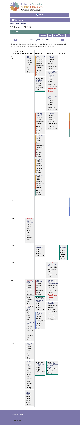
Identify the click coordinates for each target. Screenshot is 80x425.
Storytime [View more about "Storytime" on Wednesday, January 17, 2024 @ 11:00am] (39, 159)
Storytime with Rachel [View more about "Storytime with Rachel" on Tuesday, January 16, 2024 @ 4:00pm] (29, 283)
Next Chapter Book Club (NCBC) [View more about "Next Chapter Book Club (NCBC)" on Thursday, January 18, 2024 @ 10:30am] (52, 97)
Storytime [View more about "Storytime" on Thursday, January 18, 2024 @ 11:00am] (51, 113)
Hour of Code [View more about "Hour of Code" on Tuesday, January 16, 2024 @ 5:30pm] (29, 344)
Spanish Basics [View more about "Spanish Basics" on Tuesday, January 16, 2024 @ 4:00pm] (28, 308)
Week (62, 35)
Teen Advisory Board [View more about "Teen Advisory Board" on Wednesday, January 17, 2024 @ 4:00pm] (39, 314)
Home (12, 24)
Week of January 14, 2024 (39, 40)
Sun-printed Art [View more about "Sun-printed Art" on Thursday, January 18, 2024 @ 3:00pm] (52, 265)
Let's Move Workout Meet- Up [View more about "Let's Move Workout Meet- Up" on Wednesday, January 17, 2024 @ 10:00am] (39, 81)
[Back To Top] (16, 419)
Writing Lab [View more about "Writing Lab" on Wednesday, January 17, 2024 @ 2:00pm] (40, 247)
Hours (42, 15)
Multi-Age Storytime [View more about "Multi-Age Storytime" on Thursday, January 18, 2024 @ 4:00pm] (51, 303)
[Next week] (62, 40)
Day (68, 35)
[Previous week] (15, 40)
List (50, 35)
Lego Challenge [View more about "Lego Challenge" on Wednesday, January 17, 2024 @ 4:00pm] (39, 281)
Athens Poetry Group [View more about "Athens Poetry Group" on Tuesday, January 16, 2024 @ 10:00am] (28, 58)
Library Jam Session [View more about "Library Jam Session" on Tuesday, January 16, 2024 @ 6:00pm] (28, 363)
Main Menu (17, 20)
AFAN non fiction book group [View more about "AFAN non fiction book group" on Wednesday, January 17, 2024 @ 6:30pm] (40, 365)
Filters (16, 32)
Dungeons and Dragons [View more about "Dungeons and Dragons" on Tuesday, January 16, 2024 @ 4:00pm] (30, 323)
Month (56, 35)
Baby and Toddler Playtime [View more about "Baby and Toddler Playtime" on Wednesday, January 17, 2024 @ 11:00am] (39, 114)
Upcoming (43, 35)
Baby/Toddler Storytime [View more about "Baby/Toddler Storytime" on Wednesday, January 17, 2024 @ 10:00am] (40, 57)
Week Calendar (21, 24)
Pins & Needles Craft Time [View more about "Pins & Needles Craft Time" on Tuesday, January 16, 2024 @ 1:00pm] (30, 221)
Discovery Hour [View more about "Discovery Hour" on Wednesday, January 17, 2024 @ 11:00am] (39, 136)
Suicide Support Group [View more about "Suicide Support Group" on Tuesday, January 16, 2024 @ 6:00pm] (28, 393)
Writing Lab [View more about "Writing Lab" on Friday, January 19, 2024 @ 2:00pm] (63, 248)
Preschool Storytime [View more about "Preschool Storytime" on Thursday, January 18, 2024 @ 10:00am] (51, 57)
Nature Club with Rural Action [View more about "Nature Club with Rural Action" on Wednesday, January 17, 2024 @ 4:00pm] (40, 300)
